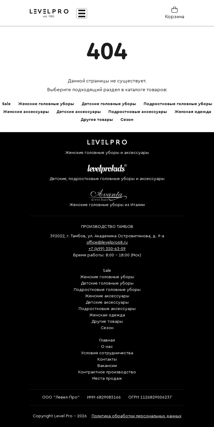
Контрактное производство (107, 372)
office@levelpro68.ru (107, 242)
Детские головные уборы (109, 104)
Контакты (107, 359)
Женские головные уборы (46, 104)
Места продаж (107, 378)
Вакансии (107, 366)
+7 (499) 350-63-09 (107, 249)
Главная (107, 340)
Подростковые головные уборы (178, 104)
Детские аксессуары (78, 112)
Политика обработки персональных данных (137, 416)
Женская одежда (193, 112)
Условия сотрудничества (107, 353)
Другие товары (97, 120)
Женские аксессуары (26, 112)
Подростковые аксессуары (137, 112)
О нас (107, 347)
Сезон (127, 120)
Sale (6, 104)
